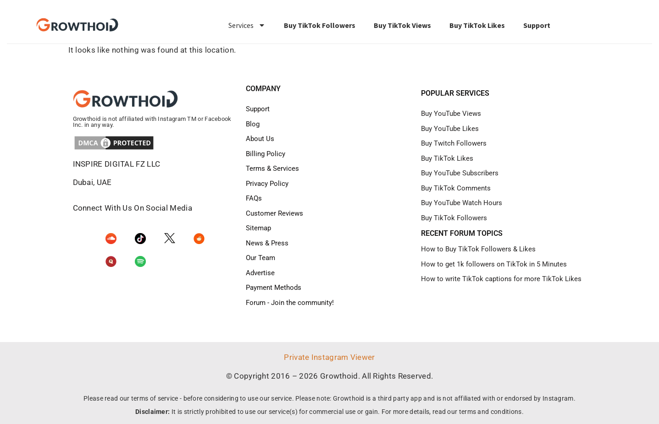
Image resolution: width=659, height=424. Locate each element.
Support (536, 25)
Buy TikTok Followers (319, 25)
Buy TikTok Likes (477, 25)
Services (247, 25)
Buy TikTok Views (402, 25)
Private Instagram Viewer (329, 357)
